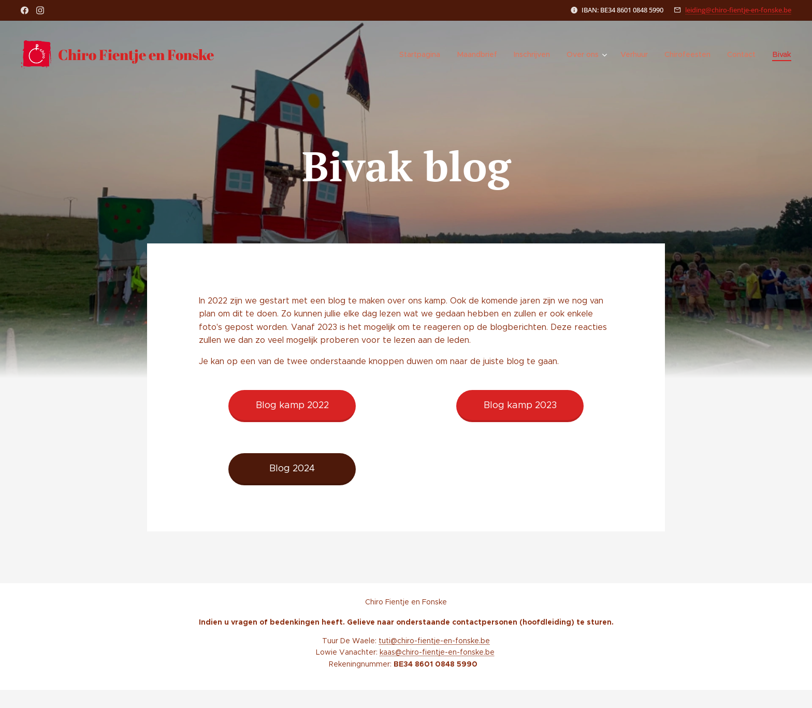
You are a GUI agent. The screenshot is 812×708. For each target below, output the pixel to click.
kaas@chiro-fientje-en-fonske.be (437, 652)
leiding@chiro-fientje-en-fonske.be (738, 10)
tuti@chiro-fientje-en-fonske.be (434, 640)
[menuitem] (425, 54)
